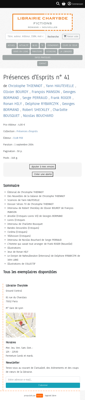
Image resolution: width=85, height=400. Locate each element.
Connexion (75, 4)
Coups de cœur (70, 45)
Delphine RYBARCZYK (42, 103)
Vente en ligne (20, 51)
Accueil (11, 45)
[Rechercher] (25, 36)
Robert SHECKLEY (35, 109)
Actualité (23, 45)
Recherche (53, 36)
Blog (35, 45)
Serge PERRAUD (34, 97)
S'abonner (43, 385)
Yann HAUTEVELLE (60, 85)
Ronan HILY (12, 103)
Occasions (51, 51)
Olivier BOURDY (15, 91)
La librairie (66, 51)
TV (42, 45)
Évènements (52, 45)
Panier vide (71, 36)
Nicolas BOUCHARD (38, 115)
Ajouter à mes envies (42, 166)
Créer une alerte (42, 174)
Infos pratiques (42, 57)
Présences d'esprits (27, 131)
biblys (39, 395)
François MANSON (46, 91)
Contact (42, 63)
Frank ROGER (61, 97)
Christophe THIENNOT (25, 85)
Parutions (37, 51)
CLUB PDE (18, 138)
